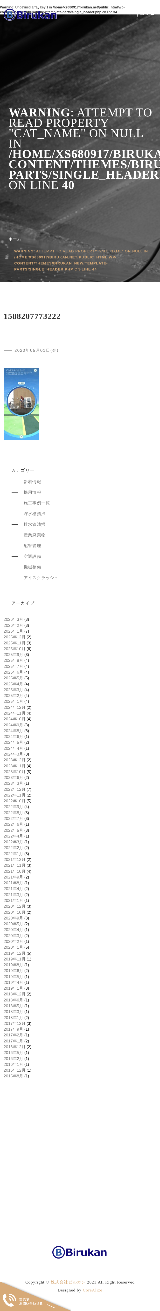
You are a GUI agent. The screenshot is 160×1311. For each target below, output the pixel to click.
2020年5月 (13, 924)
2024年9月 (13, 725)
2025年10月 (15, 649)
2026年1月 (13, 631)
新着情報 (32, 482)
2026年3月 (13, 619)
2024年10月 (15, 719)
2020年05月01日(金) (36, 350)
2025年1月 (13, 701)
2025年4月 (13, 684)
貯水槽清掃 (35, 514)
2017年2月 (13, 1035)
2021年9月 (13, 877)
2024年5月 (13, 742)
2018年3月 (13, 1011)
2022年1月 (13, 853)
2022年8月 (13, 813)
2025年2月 (13, 695)
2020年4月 (13, 929)
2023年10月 (15, 772)
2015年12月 (15, 1070)
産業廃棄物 (35, 535)
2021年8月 (13, 883)
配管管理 (32, 545)
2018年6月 (13, 1000)
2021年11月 (15, 865)
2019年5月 (13, 976)
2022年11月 (15, 795)
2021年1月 (13, 900)
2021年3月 (13, 894)
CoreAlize (92, 1290)
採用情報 (32, 492)
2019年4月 (13, 982)
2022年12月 (15, 789)
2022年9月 (13, 806)
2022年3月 (13, 842)
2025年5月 (13, 678)
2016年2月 (13, 1058)
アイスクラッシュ (41, 577)
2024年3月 (13, 754)
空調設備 (32, 556)
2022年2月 (13, 847)
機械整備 (32, 567)
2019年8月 (13, 965)
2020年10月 (15, 912)
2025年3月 (13, 690)
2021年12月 (15, 859)
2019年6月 (13, 970)
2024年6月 (13, 736)
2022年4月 (13, 836)
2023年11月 (15, 766)
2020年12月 (15, 906)
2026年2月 (13, 625)
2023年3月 (13, 783)
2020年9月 (13, 918)
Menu (147, 14)
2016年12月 (15, 1047)
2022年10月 (15, 801)
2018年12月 (15, 994)
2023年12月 (15, 760)
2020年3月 (13, 935)
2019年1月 (13, 988)
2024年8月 (13, 731)
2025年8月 (13, 660)
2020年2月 (13, 941)
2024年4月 (13, 748)
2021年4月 (13, 888)
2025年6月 (13, 672)
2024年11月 (15, 713)
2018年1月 (13, 1017)
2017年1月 (13, 1041)
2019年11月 (15, 959)
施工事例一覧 (37, 503)
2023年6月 (13, 777)
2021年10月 (15, 871)
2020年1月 (13, 947)
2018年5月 (13, 1006)
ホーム (15, 239)
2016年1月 (13, 1064)
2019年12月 (15, 953)
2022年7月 (13, 818)
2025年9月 (13, 654)
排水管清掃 (35, 524)
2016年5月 (13, 1052)
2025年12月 (15, 637)
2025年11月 (15, 643)
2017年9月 (13, 1029)
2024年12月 (15, 707)
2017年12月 (15, 1023)
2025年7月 (13, 666)
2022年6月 (13, 824)
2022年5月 (13, 830)
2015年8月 (13, 1076)
